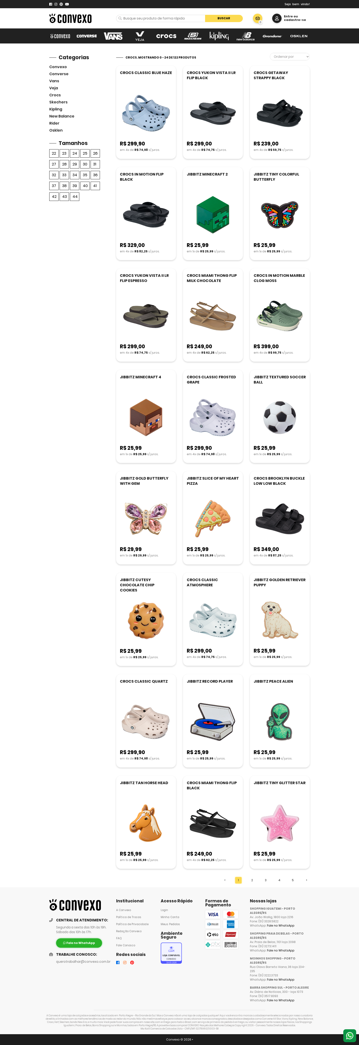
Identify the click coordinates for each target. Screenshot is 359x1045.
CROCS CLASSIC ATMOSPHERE (202, 582)
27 (54, 164)
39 (75, 185)
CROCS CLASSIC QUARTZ (144, 681)
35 (85, 175)
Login (164, 910)
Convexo (58, 67)
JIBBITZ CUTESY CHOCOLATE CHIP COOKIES (137, 585)
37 (54, 185)
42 (54, 196)
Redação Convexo (128, 931)
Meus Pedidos (170, 924)
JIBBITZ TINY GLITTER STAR (280, 783)
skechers (58, 102)
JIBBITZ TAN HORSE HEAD (144, 783)
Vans (54, 81)
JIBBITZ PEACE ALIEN (273, 681)
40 (85, 185)
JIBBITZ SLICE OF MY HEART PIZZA (213, 481)
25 (85, 153)
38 (64, 185)
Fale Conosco (125, 945)
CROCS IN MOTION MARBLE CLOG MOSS (279, 278)
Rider (54, 123)
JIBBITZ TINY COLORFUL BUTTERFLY (276, 177)
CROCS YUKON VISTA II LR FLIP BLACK (211, 75)
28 (64, 164)
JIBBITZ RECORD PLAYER (210, 681)
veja (53, 88)
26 (95, 153)
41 (95, 185)
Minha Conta (170, 917)
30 (85, 164)
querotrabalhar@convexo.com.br (83, 961)
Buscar (224, 18)
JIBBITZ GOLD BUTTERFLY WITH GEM (144, 481)
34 (75, 175)
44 (75, 196)
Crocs (55, 95)
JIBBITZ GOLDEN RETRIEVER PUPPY (280, 582)
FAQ (119, 938)
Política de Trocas (128, 917)
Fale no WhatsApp (280, 926)
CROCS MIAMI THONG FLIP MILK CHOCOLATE (212, 278)
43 (64, 196)
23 (64, 153)
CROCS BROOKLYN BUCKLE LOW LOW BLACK (279, 481)
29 (75, 164)
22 (54, 153)
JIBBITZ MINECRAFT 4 (140, 377)
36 (95, 175)
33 (64, 175)
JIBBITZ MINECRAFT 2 (207, 174)
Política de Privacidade (132, 924)
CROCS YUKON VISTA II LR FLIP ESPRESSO (144, 278)
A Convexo (123, 910)
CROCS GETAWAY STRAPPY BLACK (271, 75)
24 (75, 153)
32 (54, 175)
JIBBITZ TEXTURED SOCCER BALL (280, 379)
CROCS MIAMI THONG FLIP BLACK (212, 785)
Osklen (56, 130)
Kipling (55, 109)
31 (94, 164)
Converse (59, 74)
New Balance (61, 116)
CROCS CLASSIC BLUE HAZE (146, 72)
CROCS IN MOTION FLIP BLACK (142, 177)
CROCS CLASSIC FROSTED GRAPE (211, 379)
